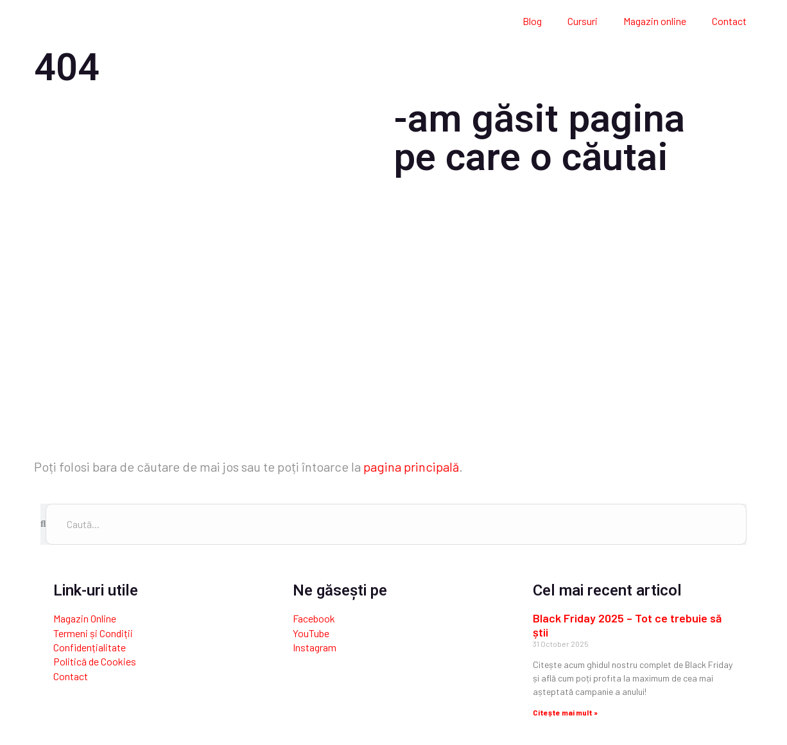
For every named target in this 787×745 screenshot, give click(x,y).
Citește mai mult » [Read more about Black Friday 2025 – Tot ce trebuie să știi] (565, 712)
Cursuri (582, 21)
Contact (729, 21)
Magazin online (654, 21)
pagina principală (411, 466)
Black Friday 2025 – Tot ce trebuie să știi (627, 625)
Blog (532, 21)
